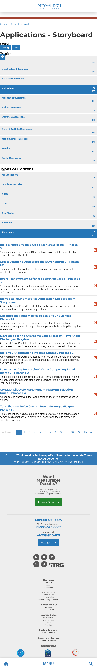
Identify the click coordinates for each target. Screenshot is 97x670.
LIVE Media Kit (48, 610)
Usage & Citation (48, 592)
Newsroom (48, 587)
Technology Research (9, 24)
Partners (48, 607)
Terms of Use (48, 595)
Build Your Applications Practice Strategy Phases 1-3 (37, 352)
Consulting (48, 625)
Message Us (48, 542)
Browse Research (48, 633)
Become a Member (48, 502)
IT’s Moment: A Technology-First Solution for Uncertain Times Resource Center (54, 457)
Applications (29, 24)
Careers (48, 585)
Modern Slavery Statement (48, 600)
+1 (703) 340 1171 (74, 462)
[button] (48, 664)
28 (72, 432)
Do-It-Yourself (48, 618)
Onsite (48, 623)
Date (5, 47)
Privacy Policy (48, 597)
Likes (16, 47)
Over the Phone (48, 620)
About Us (48, 583)
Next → (88, 432)
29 (79, 432)
